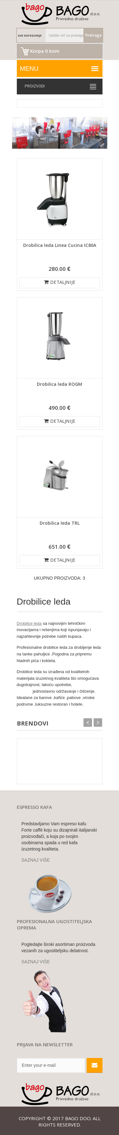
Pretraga (93, 36)
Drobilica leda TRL (60, 524)
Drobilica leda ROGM (59, 385)
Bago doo (77, 1119)
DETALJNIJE (60, 283)
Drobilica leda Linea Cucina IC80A (59, 246)
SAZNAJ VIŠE (36, 860)
